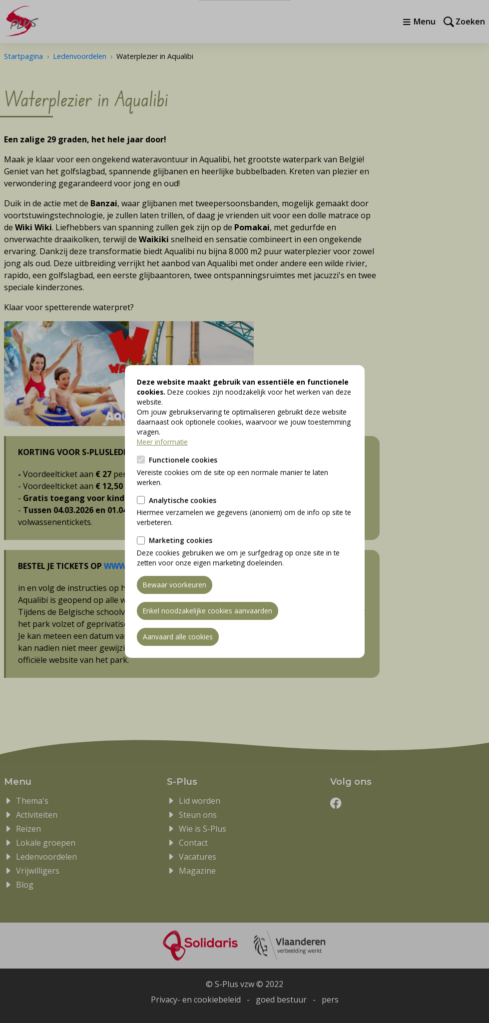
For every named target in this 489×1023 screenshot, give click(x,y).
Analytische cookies (182, 500)
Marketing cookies (180, 540)
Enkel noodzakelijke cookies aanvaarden (207, 610)
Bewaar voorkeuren (174, 584)
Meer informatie (162, 442)
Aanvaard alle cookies (178, 636)
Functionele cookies (183, 460)
